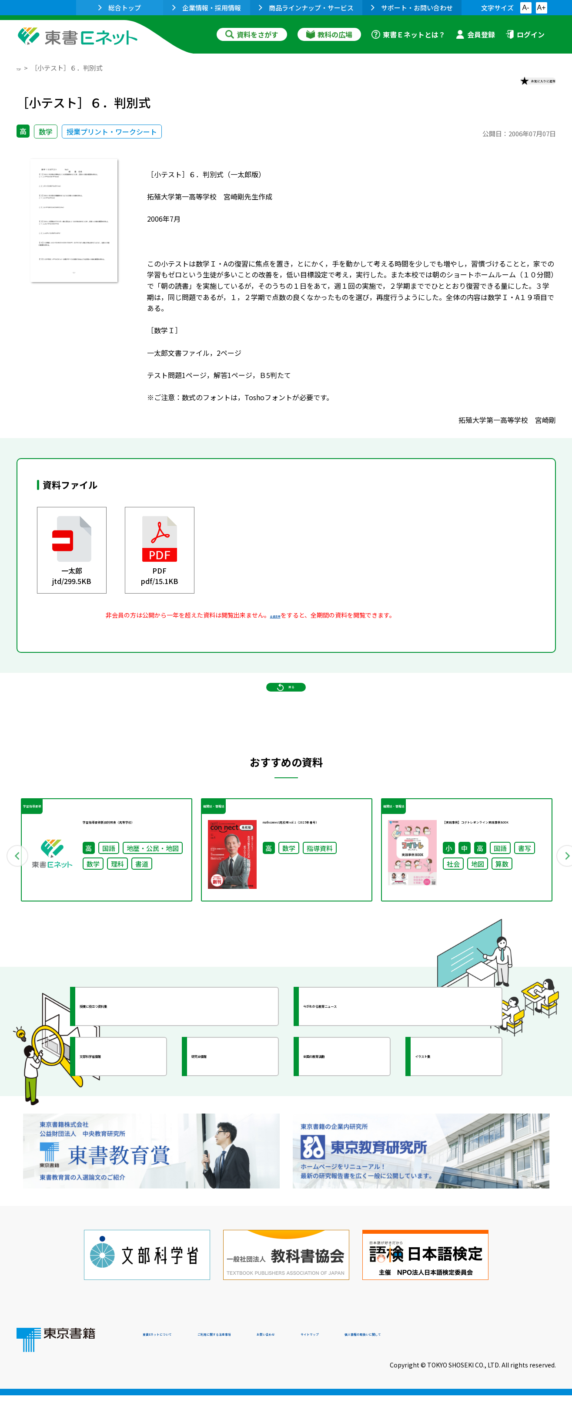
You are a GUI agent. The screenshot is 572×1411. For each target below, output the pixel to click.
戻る (286, 718)
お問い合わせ (358, 1352)
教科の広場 (329, 34)
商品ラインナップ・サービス (306, 7)
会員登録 (475, 34)
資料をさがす (251, 34)
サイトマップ (426, 1352)
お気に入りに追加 (518, 86)
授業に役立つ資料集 (128, 1059)
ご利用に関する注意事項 (273, 1352)
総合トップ (119, 7)
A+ (541, 7)
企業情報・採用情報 (206, 7)
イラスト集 (447, 1109)
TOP (23, 67)
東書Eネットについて (176, 1352)
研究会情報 (224, 1109)
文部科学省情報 (120, 1109)
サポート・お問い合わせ (412, 7)
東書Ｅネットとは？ (408, 34)
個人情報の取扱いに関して (514, 1352)
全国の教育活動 (343, 1109)
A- (525, 7)
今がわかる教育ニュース (359, 1059)
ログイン (525, 34)
